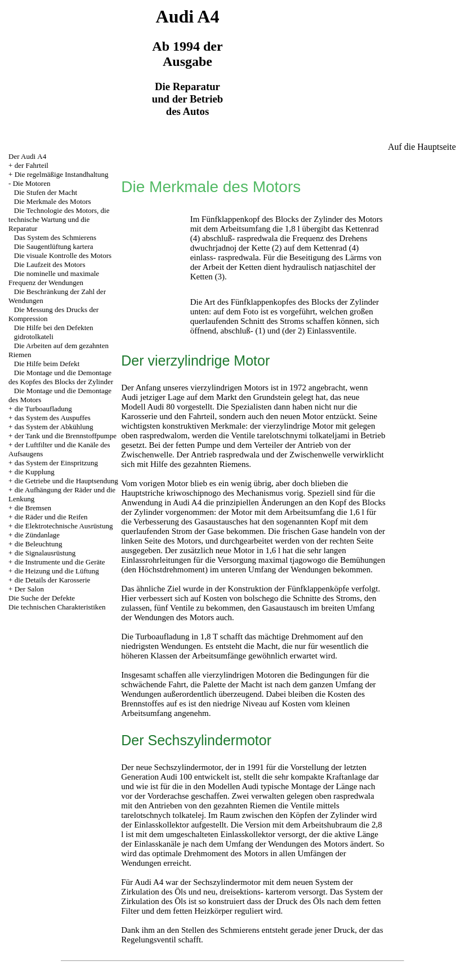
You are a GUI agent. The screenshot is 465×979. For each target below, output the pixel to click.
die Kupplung (35, 472)
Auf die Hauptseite (422, 147)
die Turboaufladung (43, 408)
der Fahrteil (31, 165)
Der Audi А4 (27, 156)
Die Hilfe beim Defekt (47, 363)
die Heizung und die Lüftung (57, 571)
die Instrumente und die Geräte (60, 562)
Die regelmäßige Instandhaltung (62, 174)
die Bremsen (33, 508)
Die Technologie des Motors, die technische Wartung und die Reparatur (58, 219)
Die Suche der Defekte (41, 598)
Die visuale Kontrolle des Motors (62, 255)
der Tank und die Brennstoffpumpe (66, 435)
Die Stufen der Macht (45, 192)
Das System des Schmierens (55, 237)
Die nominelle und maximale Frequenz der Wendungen (53, 278)
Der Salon (29, 589)
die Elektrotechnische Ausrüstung (64, 526)
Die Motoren (32, 183)
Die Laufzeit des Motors (50, 264)
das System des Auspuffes (53, 417)
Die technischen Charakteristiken (57, 607)
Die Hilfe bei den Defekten (53, 327)
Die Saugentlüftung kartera (53, 246)
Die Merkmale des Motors (52, 201)
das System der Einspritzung (56, 463)
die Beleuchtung (38, 544)
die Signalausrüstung (45, 553)
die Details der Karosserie (53, 580)
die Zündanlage (37, 535)
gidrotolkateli (33, 336)
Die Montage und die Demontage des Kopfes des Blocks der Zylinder (60, 377)
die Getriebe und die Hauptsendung (66, 481)
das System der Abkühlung (54, 426)
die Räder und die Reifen (51, 517)
